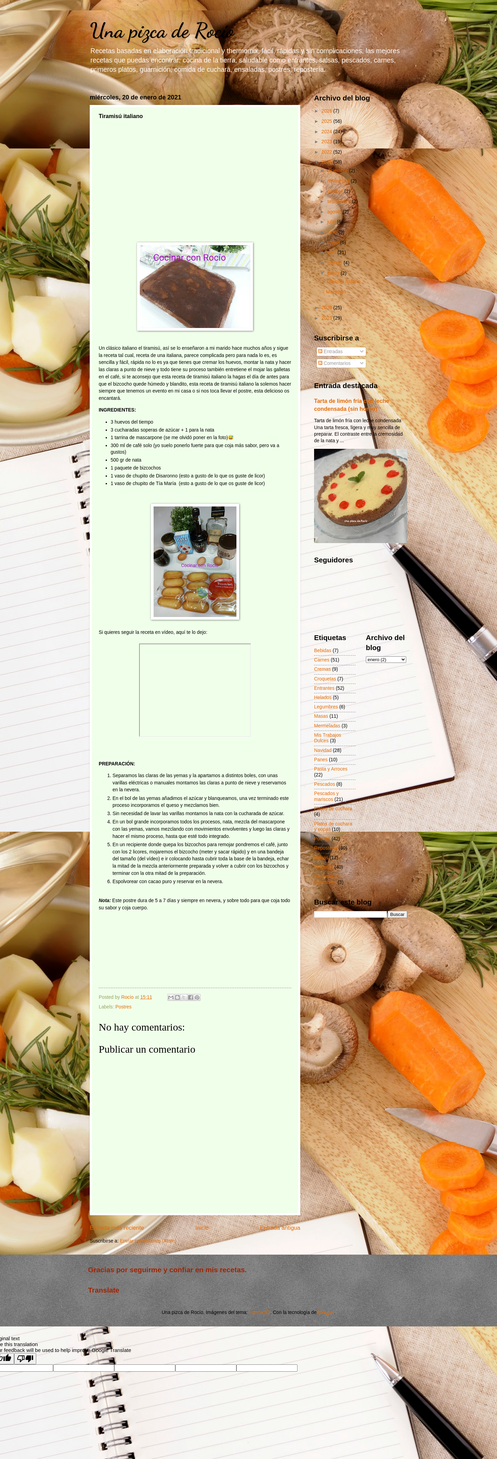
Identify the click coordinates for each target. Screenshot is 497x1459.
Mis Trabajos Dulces (327, 738)
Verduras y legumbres (325, 879)
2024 (327, 131)
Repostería (326, 848)
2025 (327, 121)
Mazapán (335, 291)
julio (332, 221)
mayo (333, 242)
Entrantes (324, 688)
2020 (327, 307)
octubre (335, 191)
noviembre (339, 181)
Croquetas (325, 679)
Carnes (321, 660)
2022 (327, 152)
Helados (323, 697)
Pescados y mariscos (326, 796)
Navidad (323, 750)
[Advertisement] (195, 174)
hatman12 (259, 1312)
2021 (327, 162)
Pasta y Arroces (331, 769)
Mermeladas (327, 725)
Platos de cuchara (333, 808)
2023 (327, 141)
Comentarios (334, 363)
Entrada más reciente (117, 1228)
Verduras (323, 867)
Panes (321, 759)
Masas (321, 716)
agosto (335, 211)
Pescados (324, 784)
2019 (327, 318)
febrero (335, 262)
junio (333, 232)
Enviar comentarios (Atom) (148, 1241)
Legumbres (326, 706)
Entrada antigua (280, 1228)
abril (332, 252)
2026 (327, 111)
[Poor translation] (25, 1358)
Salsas (321, 857)
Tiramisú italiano (343, 281)
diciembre (338, 170)
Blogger (326, 1312)
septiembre (339, 201)
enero (334, 273)
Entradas (330, 351)
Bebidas (322, 650)
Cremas (322, 669)
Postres (123, 1006)
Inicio (202, 1228)
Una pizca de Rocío (162, 30)
